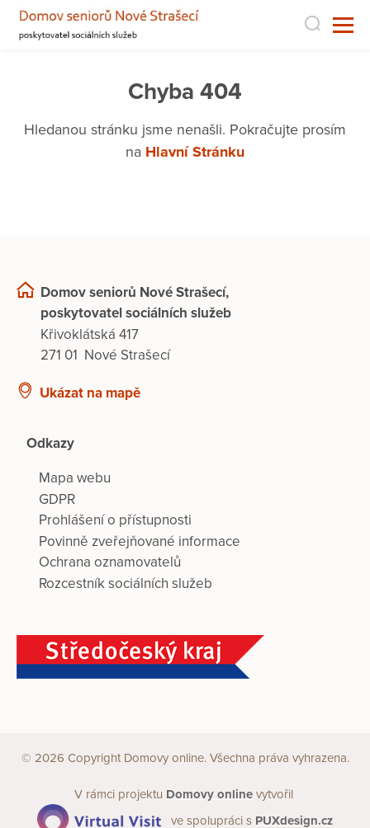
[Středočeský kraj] (185, 657)
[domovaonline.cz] (209, 794)
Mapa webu (75, 478)
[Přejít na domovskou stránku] (111, 25)
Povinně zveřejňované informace (139, 541)
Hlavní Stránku (194, 152)
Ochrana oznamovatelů (110, 562)
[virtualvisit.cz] (99, 819)
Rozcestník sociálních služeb (125, 583)
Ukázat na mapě (90, 393)
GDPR (57, 499)
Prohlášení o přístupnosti (115, 520)
